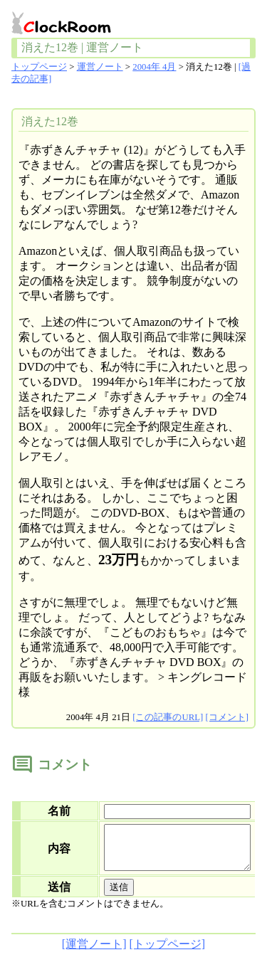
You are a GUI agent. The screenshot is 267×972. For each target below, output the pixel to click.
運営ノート (100, 67)
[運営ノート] (94, 952)
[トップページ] (168, 952)
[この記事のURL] (167, 717)
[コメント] (226, 717)
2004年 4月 (154, 67)
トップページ (39, 67)
